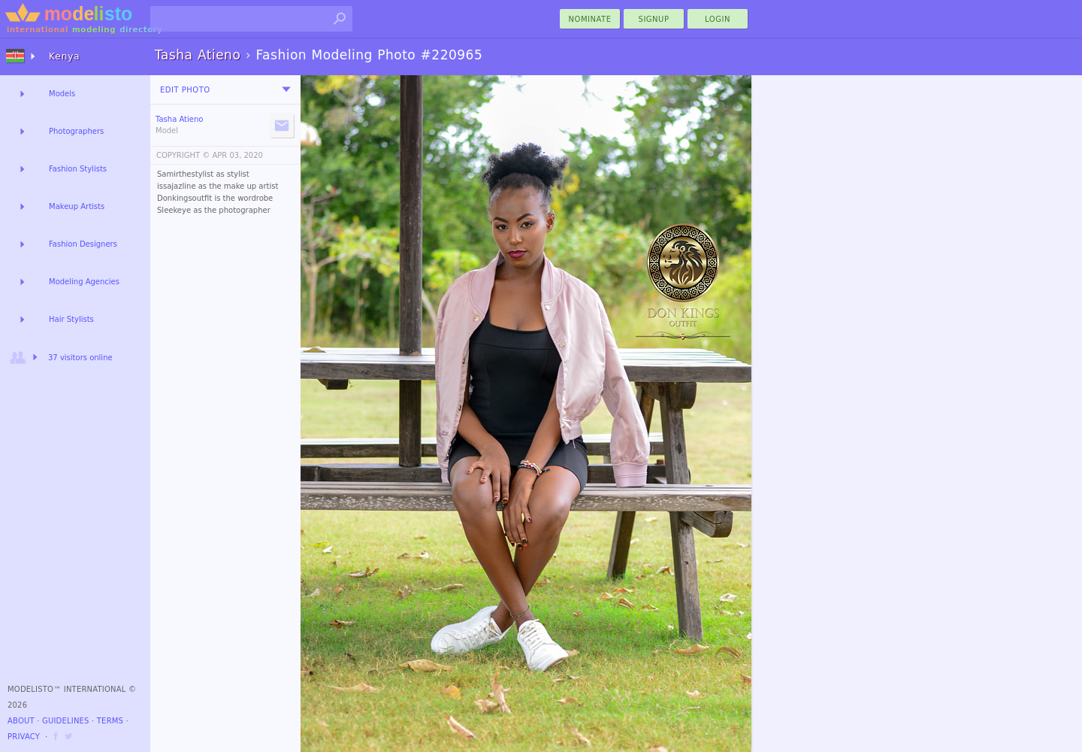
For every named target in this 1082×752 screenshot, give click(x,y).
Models (62, 93)
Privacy (24, 736)
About (21, 721)
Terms (110, 721)
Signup (654, 19)
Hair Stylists (71, 319)
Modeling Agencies (84, 281)
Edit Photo (185, 90)
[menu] (286, 89)
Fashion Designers (83, 244)
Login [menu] (717, 19)
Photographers (76, 131)
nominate (590, 19)
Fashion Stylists (78, 169)
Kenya (64, 56)
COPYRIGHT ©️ (183, 155)
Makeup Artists (76, 206)
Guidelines (65, 721)
